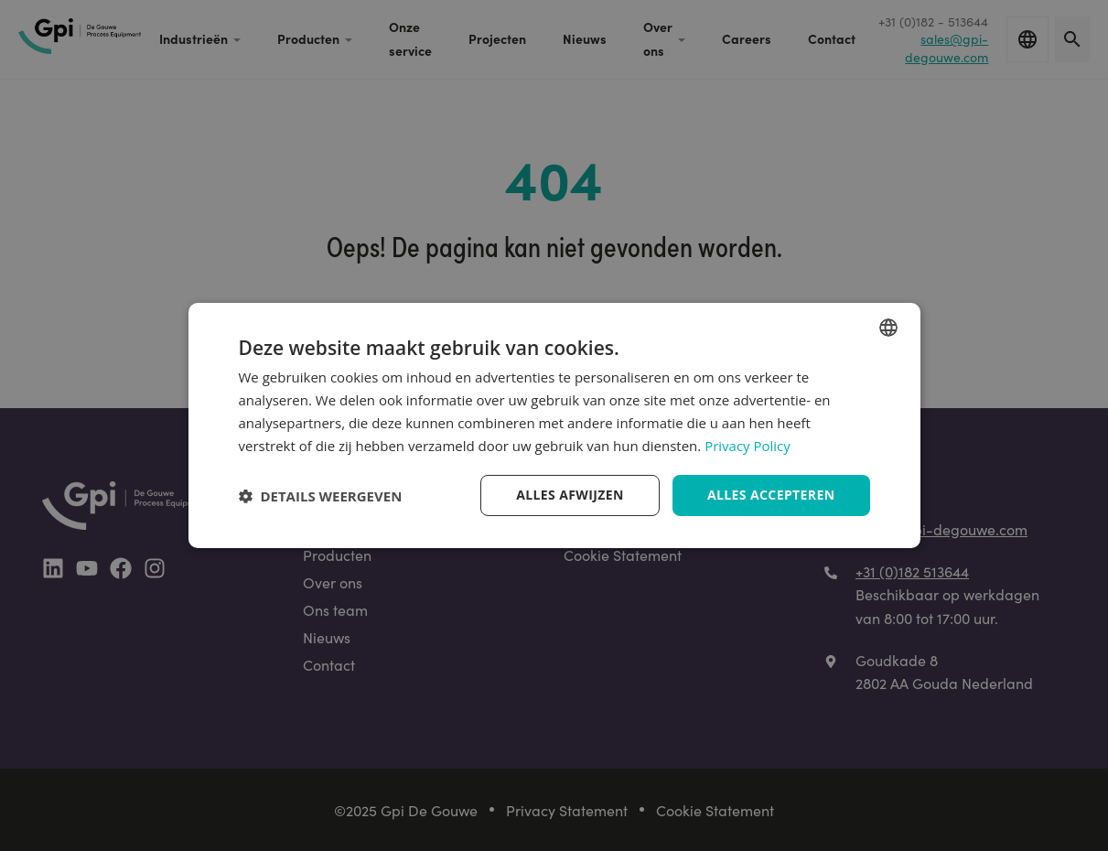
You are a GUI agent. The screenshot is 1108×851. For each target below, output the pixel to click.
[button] (321, 496)
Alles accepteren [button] (771, 494)
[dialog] (554, 425)
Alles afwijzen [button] (570, 494)
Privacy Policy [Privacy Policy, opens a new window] (748, 445)
